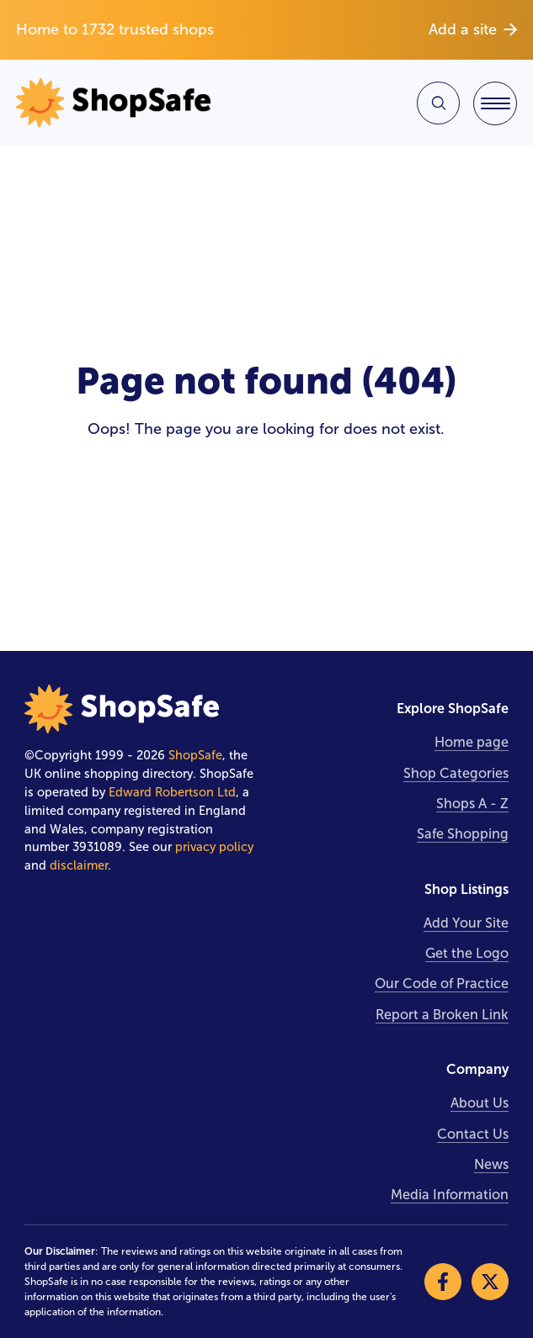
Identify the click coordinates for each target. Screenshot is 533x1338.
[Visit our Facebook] (442, 1281)
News (491, 1164)
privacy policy (214, 847)
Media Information (450, 1194)
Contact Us (473, 1134)
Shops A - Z (472, 803)
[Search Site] (438, 103)
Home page (471, 742)
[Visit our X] (490, 1281)
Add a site (473, 29)
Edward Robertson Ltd (172, 792)
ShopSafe (195, 755)
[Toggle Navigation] (495, 103)
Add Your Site (466, 923)
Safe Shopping (463, 834)
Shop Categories (456, 773)
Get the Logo (467, 953)
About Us (479, 1103)
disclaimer (79, 865)
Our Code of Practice (442, 983)
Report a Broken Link (442, 1014)
